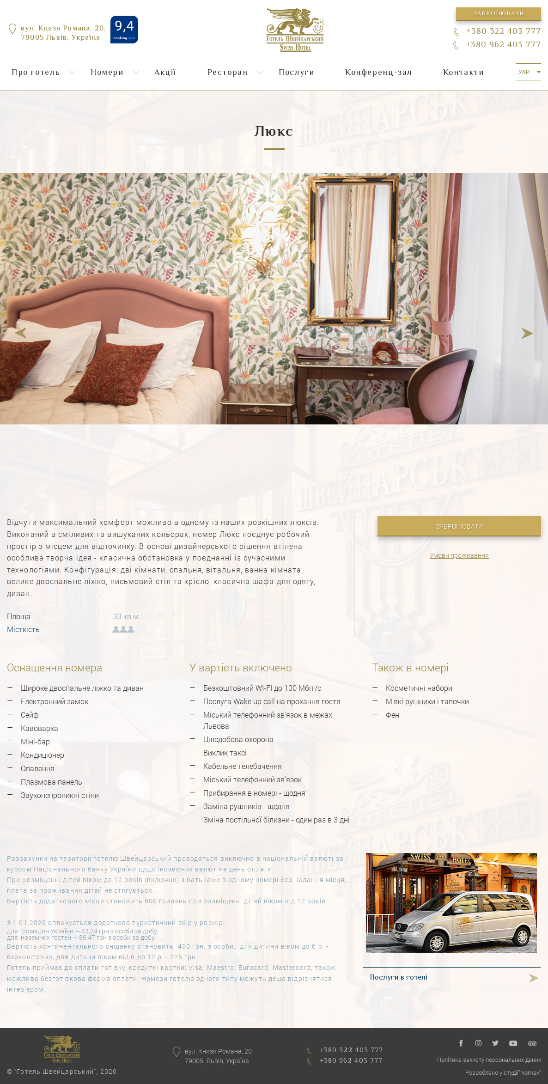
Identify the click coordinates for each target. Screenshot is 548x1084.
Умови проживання (459, 555)
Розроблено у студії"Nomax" (503, 1072)
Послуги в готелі (398, 978)
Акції (165, 73)
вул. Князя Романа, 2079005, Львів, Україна (218, 1056)
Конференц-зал (378, 73)
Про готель (36, 73)
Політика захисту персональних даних (489, 1059)
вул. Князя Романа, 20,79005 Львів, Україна (63, 34)
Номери (107, 73)
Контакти (463, 73)
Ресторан (227, 73)
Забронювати (498, 13)
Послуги (296, 73)
